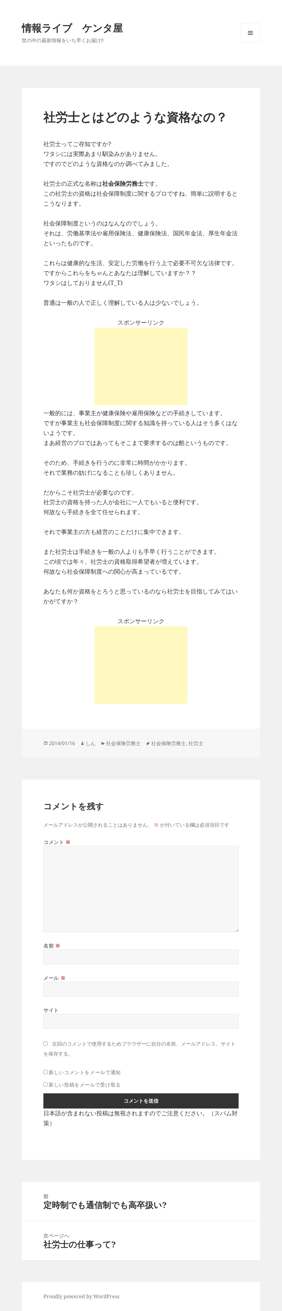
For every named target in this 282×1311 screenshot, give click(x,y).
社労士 (195, 743)
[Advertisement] (141, 366)
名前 (51, 945)
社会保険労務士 (123, 743)
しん (90, 743)
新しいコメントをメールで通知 (85, 1072)
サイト (51, 1010)
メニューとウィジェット (250, 42)
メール (54, 978)
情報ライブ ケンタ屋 (72, 27)
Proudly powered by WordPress (81, 1296)
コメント (57, 842)
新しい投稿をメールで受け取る (85, 1084)
